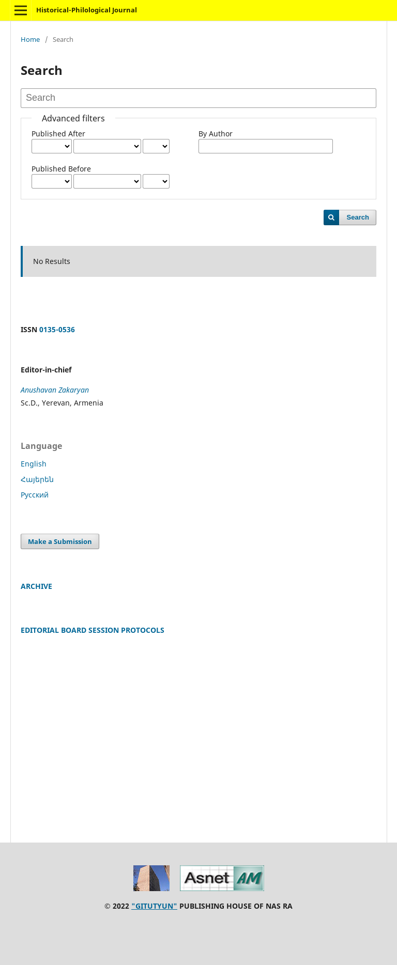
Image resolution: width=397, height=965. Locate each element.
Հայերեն (37, 479)
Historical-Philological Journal (86, 9)
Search (358, 217)
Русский (35, 495)
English (34, 464)
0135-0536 (57, 329)
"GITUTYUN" (154, 906)
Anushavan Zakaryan (55, 390)
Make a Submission (60, 541)
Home (30, 39)
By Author (215, 133)
